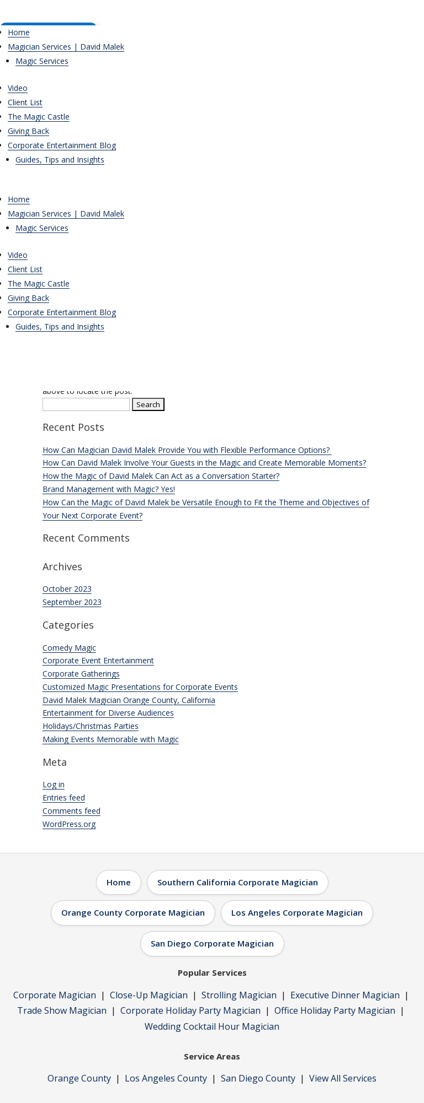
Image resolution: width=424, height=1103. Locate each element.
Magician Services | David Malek (66, 46)
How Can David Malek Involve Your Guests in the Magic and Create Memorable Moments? (204, 462)
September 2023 (72, 602)
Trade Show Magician (62, 1010)
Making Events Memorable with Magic (111, 739)
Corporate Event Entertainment (98, 660)
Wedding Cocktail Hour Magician (212, 1026)
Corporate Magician (54, 995)
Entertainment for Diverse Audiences (108, 712)
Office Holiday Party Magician (334, 1010)
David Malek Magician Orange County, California (129, 700)
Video (18, 88)
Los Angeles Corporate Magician (297, 912)
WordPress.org (69, 824)
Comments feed (71, 810)
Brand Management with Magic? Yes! (109, 489)
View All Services (343, 1078)
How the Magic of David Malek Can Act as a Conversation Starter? (161, 476)
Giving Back (28, 131)
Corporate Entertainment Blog (62, 145)
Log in (54, 784)
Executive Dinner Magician (345, 995)
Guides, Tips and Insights (59, 159)
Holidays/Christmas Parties (91, 726)
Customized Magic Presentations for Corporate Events (140, 687)
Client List (25, 102)
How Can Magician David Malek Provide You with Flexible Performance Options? (187, 450)
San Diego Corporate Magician (212, 943)
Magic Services (41, 61)
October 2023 (67, 588)
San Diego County (258, 1078)
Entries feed (64, 797)
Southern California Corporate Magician (237, 882)
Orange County (79, 1078)
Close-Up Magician (149, 995)
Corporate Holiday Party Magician (190, 1010)
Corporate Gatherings (81, 673)
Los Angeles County (166, 1078)
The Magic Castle (39, 116)
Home (19, 32)
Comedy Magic (69, 647)
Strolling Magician (239, 995)
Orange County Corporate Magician (133, 912)
